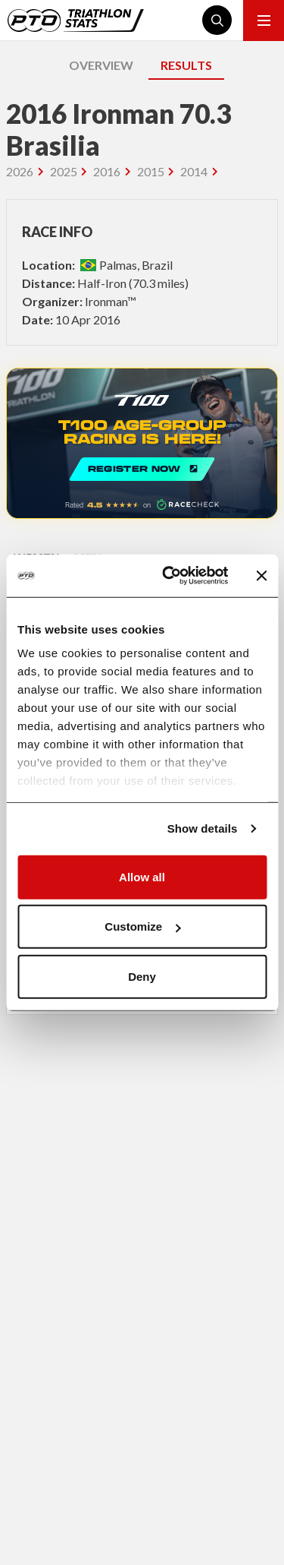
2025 (63, 171)
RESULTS (186, 65)
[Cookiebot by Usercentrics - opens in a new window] (169, 576)
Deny (142, 975)
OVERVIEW (101, 65)
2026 (19, 171)
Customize (142, 926)
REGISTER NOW (142, 443)
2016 (106, 171)
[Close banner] (261, 576)
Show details (202, 828)
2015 (150, 171)
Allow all (142, 876)
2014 (194, 171)
